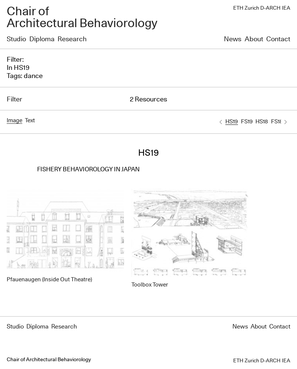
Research (72, 39)
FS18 (277, 121)
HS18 (261, 121)
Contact (278, 39)
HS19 (231, 121)
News (232, 39)
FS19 (247, 121)
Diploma (42, 39)
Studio (16, 39)
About (254, 39)
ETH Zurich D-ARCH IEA (261, 8)
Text (30, 120)
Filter (14, 99)
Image (14, 120)
